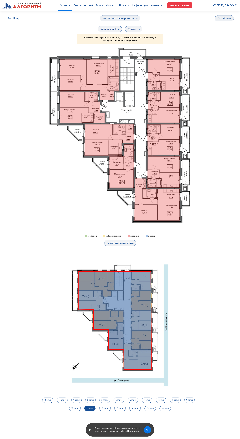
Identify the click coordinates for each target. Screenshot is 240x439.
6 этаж (147, 400)
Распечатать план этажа (120, 243)
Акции (99, 5)
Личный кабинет (179, 5)
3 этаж (104, 400)
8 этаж (175, 400)
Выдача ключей (83, 5)
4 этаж (119, 400)
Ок (147, 430)
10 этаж (75, 408)
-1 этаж (47, 400)
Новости (124, 5)
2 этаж (90, 400)
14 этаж (135, 408)
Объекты (65, 5)
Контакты (156, 5)
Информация (140, 5)
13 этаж (120, 408)
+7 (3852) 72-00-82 (225, 5)
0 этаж (62, 400)
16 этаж (165, 408)
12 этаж (105, 408)
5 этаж (133, 400)
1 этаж (76, 400)
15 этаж (150, 408)
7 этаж (161, 400)
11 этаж (90, 408)
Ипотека (111, 5)
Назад (16, 18)
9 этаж (189, 400)
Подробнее (133, 431)
